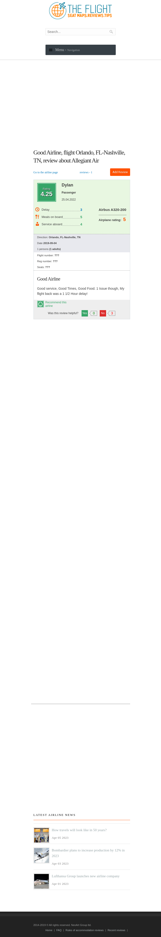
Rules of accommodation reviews (84, 930)
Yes (85, 313)
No (103, 313)
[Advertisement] (81, 107)
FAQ (59, 930)
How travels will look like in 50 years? (79, 830)
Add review (120, 172)
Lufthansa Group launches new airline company (86, 876)
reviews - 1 (86, 172)
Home (48, 930)
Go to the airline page (45, 172)
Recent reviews (116, 930)
